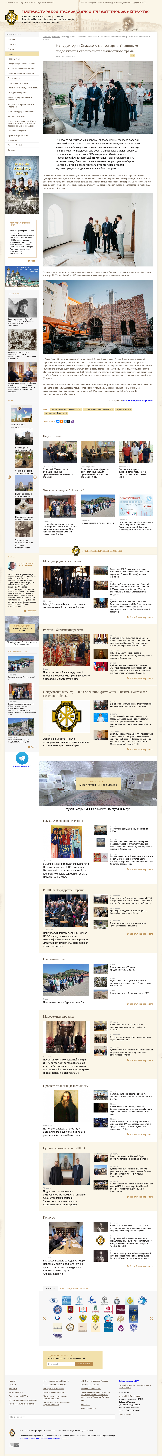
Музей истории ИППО (18, 135)
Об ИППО (12, 44)
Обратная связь (126, 1414)
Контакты (12, 140)
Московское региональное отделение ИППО (55, 1397)
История (12, 49)
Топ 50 (34, 747)
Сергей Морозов (123, 409)
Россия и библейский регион (21, 68)
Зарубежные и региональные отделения (21, 105)
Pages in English (15, 145)
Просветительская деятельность (23, 87)
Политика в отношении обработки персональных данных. (44, 1438)
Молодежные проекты (18, 92)
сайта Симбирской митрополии (138, 400)
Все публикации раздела (141, 617)
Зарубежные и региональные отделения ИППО (56, 1403)
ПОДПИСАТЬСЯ (84, 1364)
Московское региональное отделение (20, 98)
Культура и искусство (18, 130)
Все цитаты (32, 610)
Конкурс (11, 150)
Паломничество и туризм (54, 1384)
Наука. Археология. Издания (21, 73)
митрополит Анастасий (56, 413)
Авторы (84, 1400)
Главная (11, 39)
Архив (34, 260)
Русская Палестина (16, 116)
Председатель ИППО (18, 1396)
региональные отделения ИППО (66, 409)
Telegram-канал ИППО (22, 766)
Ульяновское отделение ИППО (98, 409)
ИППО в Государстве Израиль (21, 111)
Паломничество (15, 78)
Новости (12, 54)
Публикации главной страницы (102, 551)
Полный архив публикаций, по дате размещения (135, 1386)
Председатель (14, 58)
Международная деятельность (22, 63)
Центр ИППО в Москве (129, 1396)
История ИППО (16, 1392)
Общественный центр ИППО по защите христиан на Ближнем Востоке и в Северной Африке (22, 123)
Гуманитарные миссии (18, 83)
